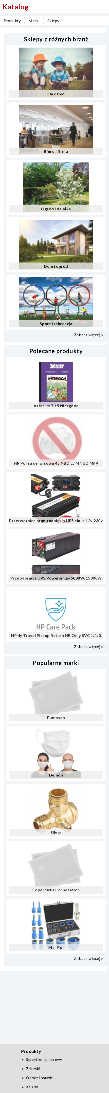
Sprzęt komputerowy (44, 1060)
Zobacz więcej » (88, 334)
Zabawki (33, 1069)
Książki (32, 1087)
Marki (34, 20)
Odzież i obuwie (39, 1078)
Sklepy (53, 20)
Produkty (12, 20)
